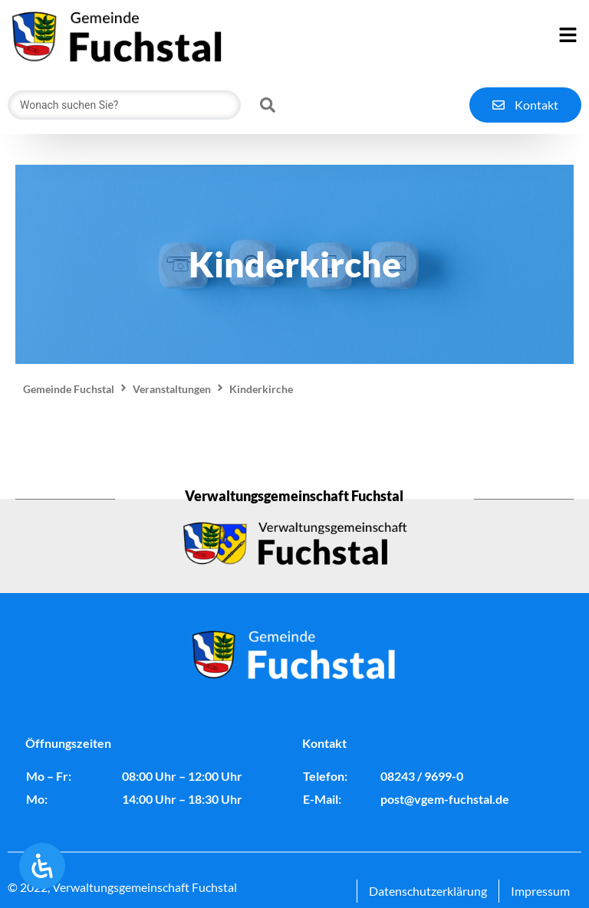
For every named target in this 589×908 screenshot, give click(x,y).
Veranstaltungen (172, 388)
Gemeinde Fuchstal (68, 388)
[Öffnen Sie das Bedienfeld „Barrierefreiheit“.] (42, 866)
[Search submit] (267, 105)
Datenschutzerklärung (428, 890)
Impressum (540, 890)
